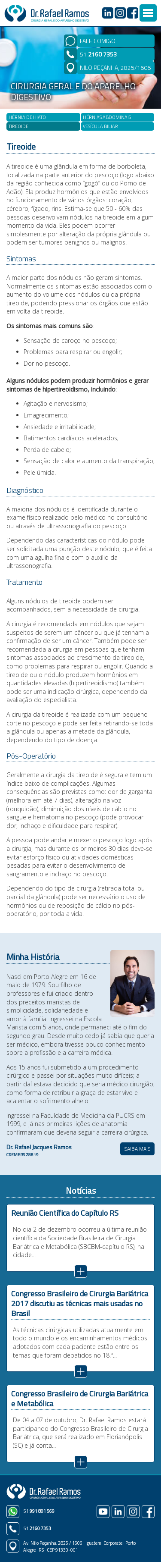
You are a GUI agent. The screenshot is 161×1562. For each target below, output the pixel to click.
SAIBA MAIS (137, 1149)
